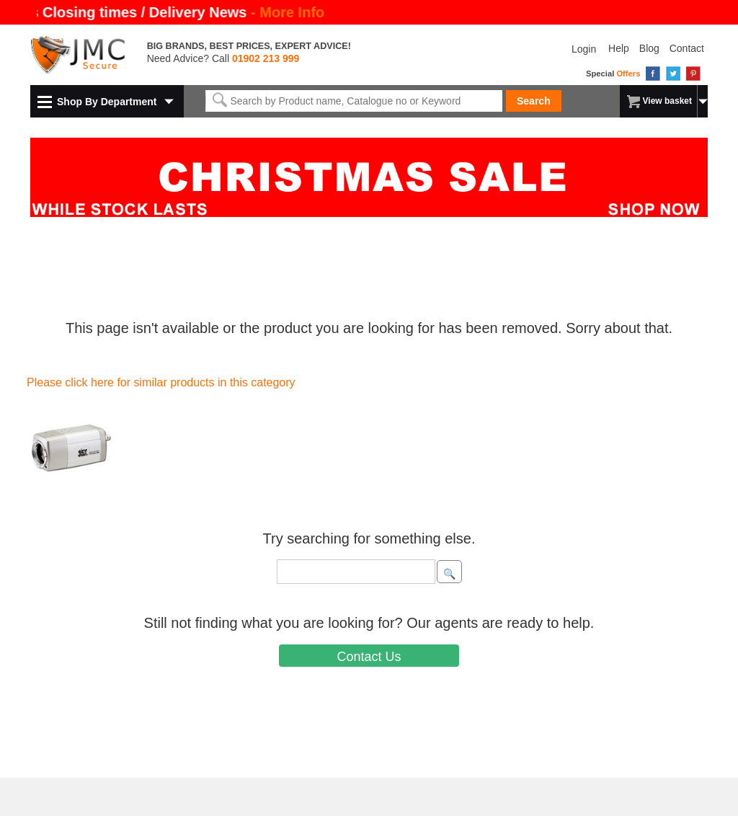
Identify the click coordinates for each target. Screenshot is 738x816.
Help (618, 48)
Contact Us (369, 656)
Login (584, 49)
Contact (687, 48)
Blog (649, 48)
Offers (628, 73)
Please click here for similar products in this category (161, 382)
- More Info (287, 12)
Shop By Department (106, 101)
